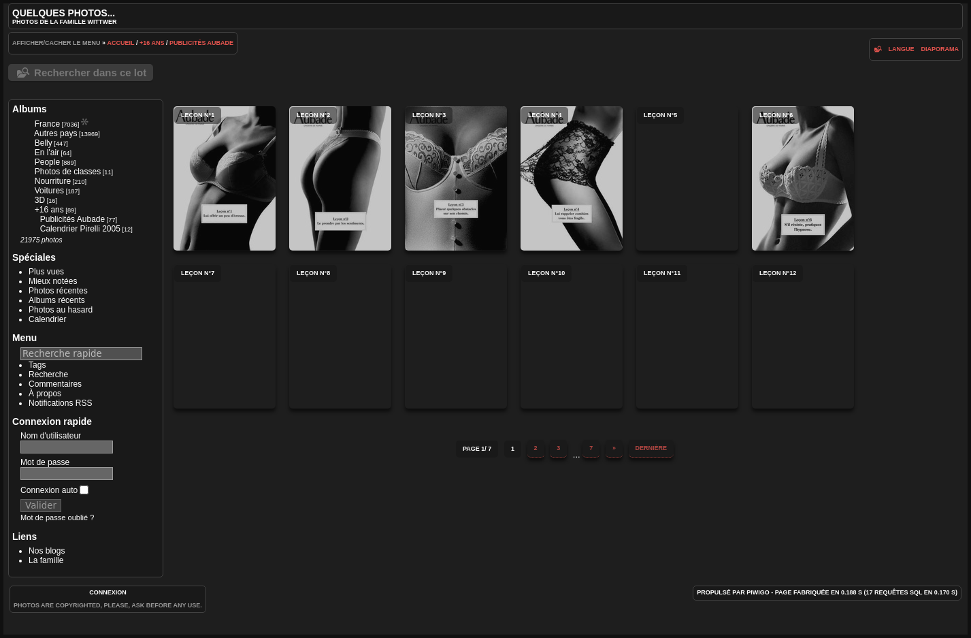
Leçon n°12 (803, 336)
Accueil (121, 42)
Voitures (49, 190)
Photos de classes (68, 171)
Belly (43, 143)
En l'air (47, 152)
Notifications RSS (60, 403)
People (47, 162)
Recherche (48, 374)
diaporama (940, 49)
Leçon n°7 (225, 336)
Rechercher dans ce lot (90, 72)
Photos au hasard (61, 310)
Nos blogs (47, 551)
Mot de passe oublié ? (57, 517)
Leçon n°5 (687, 178)
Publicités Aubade (201, 42)
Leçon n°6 (803, 178)
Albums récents (57, 300)
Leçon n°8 (340, 336)
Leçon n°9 (456, 336)
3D (40, 200)
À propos (45, 393)
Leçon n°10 (572, 336)
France (47, 124)
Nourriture (53, 181)
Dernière (652, 448)
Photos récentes (58, 291)
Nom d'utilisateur (50, 436)
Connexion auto (54, 490)
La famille (46, 560)
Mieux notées (53, 281)
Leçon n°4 (572, 178)
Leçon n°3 (456, 178)
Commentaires (55, 384)
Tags (37, 365)
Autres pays (55, 133)
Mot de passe (44, 462)
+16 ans (151, 42)
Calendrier (47, 319)
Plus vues (46, 271)
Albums (29, 108)
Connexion (108, 592)
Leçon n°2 (340, 178)
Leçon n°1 (225, 178)
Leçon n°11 (687, 336)
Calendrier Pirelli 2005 (80, 229)
